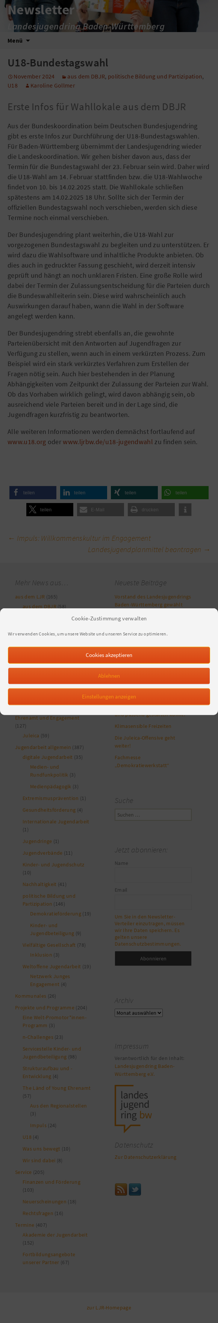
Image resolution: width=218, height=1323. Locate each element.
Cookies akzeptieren (109, 660)
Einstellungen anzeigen (109, 702)
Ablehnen (109, 681)
